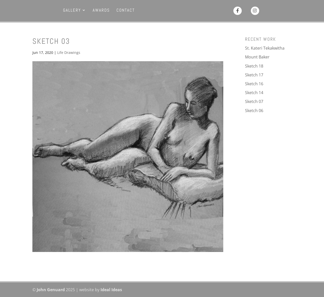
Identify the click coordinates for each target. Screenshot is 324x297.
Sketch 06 (254, 110)
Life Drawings (68, 52)
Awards (101, 10)
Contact (125, 10)
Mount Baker (257, 57)
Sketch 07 (254, 101)
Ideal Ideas (111, 289)
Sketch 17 (254, 75)
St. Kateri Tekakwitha (265, 48)
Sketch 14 (254, 92)
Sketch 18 (254, 66)
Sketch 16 (254, 84)
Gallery (72, 10)
